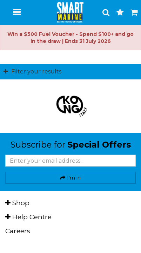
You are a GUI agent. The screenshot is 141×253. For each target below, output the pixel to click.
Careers (17, 231)
